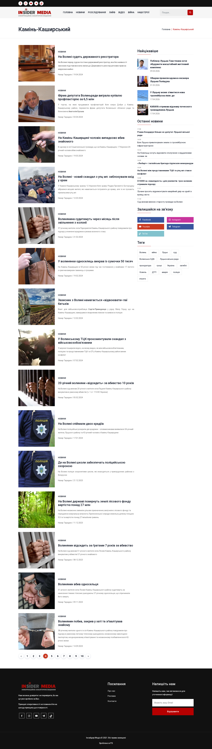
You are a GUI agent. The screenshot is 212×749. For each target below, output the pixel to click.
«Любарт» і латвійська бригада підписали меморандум (165, 163)
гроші (159, 265)
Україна (170, 265)
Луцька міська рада (169, 259)
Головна (68, 12)
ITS (111, 743)
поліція (176, 272)
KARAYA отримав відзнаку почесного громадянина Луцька (171, 108)
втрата (143, 279)
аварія (165, 272)
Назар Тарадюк (65, 74)
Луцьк (165, 252)
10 (82, 656)
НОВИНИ (80, 12)
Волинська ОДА (147, 259)
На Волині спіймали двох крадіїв (81, 423)
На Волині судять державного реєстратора (88, 56)
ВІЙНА (131, 12)
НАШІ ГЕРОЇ (143, 12)
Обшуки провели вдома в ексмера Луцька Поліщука (169, 80)
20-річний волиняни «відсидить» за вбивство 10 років (96, 383)
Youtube (146, 227)
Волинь (143, 252)
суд (175, 252)
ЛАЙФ (112, 12)
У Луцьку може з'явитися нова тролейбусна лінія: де (167, 94)
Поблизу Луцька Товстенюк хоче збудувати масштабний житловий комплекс (169, 64)
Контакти (112, 701)
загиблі (183, 265)
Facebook (146, 220)
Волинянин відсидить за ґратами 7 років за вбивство (95, 545)
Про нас (111, 691)
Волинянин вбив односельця (78, 584)
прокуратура (145, 265)
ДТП (154, 272)
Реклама (112, 696)
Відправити (173, 711)
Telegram (176, 227)
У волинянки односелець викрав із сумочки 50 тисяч (95, 261)
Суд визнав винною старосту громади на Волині (160, 202)
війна (154, 252)
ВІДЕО (121, 12)
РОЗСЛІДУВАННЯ (97, 12)
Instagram (176, 220)
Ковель (143, 272)
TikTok (143, 234)
